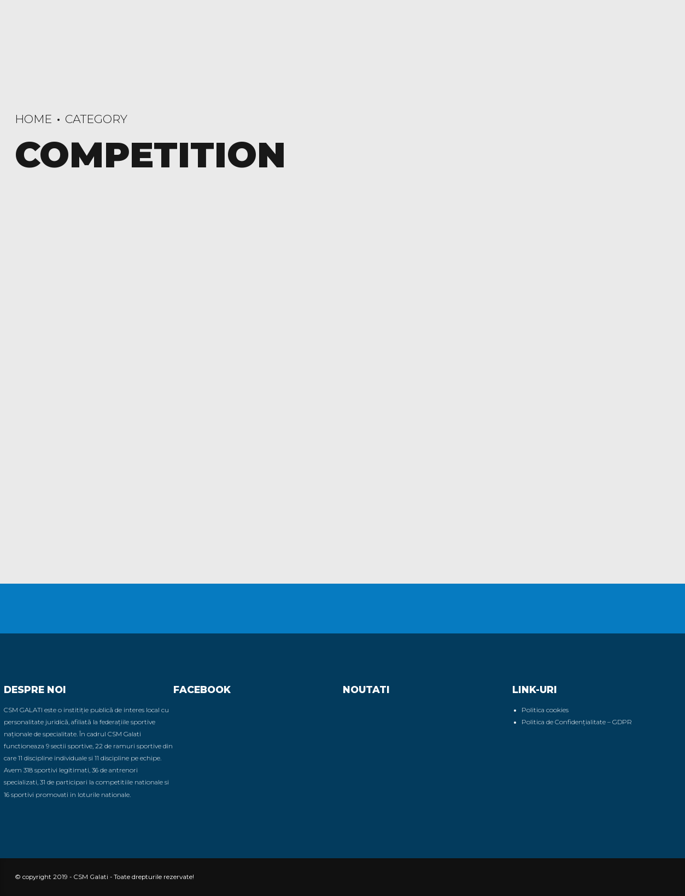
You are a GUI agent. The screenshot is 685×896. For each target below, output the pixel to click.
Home (33, 119)
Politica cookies (545, 710)
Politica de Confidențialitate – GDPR (577, 722)
